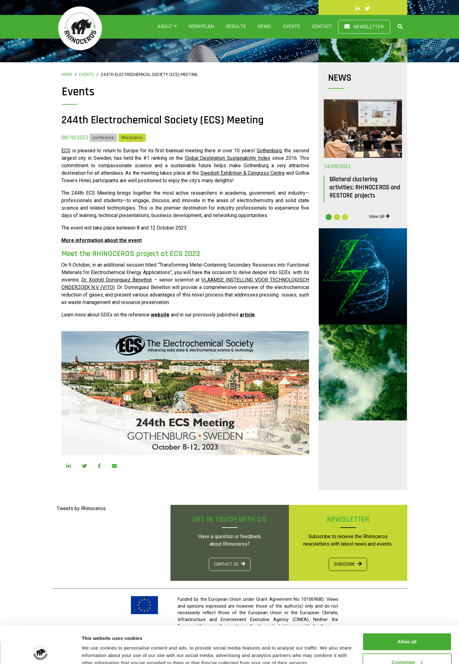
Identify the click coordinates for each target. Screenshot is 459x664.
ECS (65, 151)
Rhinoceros (132, 138)
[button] (396, 27)
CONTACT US (229, 564)
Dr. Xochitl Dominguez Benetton (116, 280)
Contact (322, 26)
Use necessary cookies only (407, 647)
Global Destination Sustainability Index (227, 158)
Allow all (407, 606)
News (264, 26)
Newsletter (364, 26)
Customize (407, 627)
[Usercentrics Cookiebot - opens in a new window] (40, 652)
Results (236, 26)
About (164, 26)
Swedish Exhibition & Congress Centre (242, 173)
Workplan (201, 26)
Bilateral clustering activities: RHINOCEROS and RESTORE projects (364, 187)
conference (103, 138)
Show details (96, 644)
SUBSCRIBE (348, 564)
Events (291, 26)
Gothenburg (269, 151)
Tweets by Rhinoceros (81, 508)
